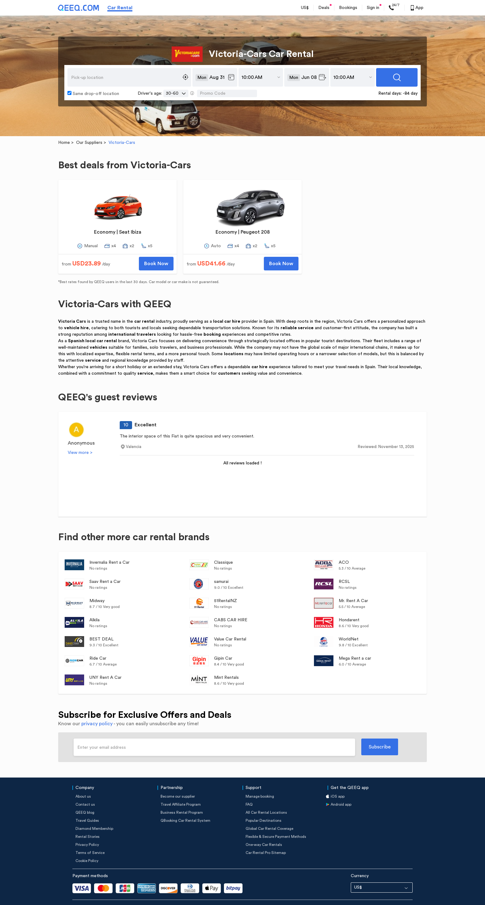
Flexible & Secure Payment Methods (276, 821)
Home (64, 127)
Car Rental (119, 7)
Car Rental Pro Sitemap (266, 837)
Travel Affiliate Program (181, 789)
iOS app (338, 781)
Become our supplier (178, 781)
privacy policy (97, 708)
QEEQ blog (84, 797)
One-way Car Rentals (264, 829)
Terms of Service (90, 837)
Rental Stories (87, 821)
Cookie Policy (86, 845)
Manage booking (260, 781)
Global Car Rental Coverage (269, 813)
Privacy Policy (87, 829)
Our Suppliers (89, 127)
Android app (341, 789)
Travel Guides (87, 805)
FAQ (249, 789)
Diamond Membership (94, 813)
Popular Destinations (263, 805)
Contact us (85, 789)
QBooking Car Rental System (185, 805)
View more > (80, 437)
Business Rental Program (182, 797)
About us (83, 781)
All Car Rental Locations (266, 797)
